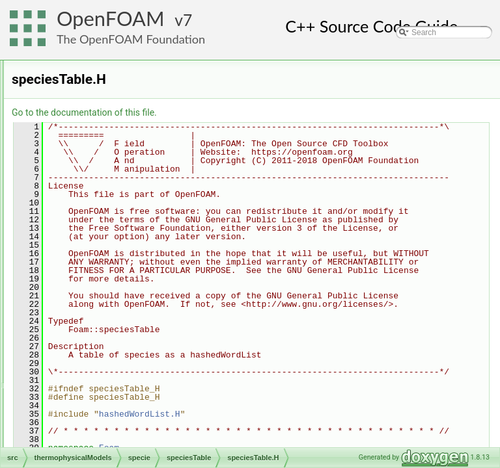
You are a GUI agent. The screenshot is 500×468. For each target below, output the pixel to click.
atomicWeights (99, 210)
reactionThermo (91, 124)
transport (89, 339)
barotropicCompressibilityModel (118, 67)
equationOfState (102, 224)
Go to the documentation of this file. (247, 112)
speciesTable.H (111, 310)
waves (64, 425)
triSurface (70, 396)
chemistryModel (91, 96)
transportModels (81, 382)
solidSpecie (84, 167)
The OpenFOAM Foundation (131, 39)
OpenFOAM (111, 18)
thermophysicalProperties (108, 353)
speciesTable (96, 296)
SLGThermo (85, 139)
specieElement (100, 282)
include (86, 239)
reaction (88, 253)
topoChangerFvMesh (89, 367)
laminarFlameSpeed (98, 110)
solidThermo (85, 182)
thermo (86, 325)
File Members (56, 439)
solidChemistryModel (100, 153)
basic (73, 81)
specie (75, 196)
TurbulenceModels (85, 410)
